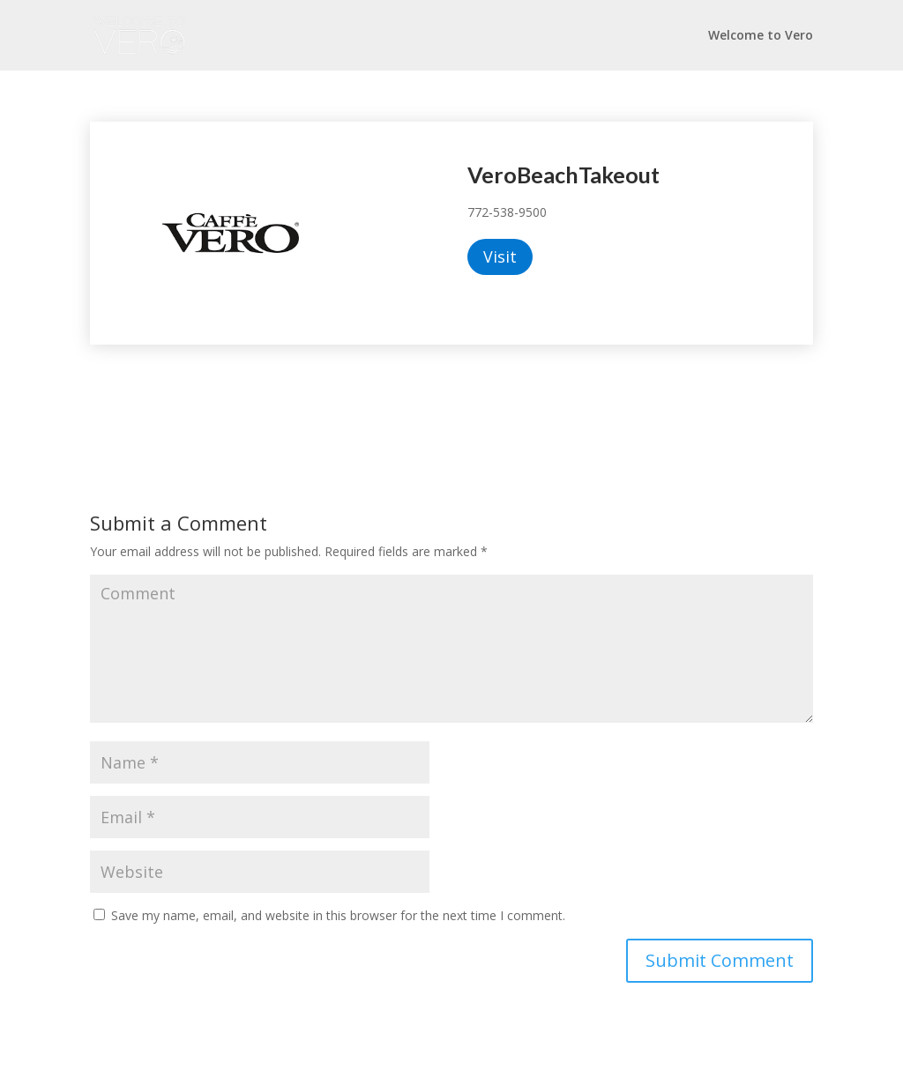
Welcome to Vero (760, 36)
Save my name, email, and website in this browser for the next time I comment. (338, 915)
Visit (500, 256)
